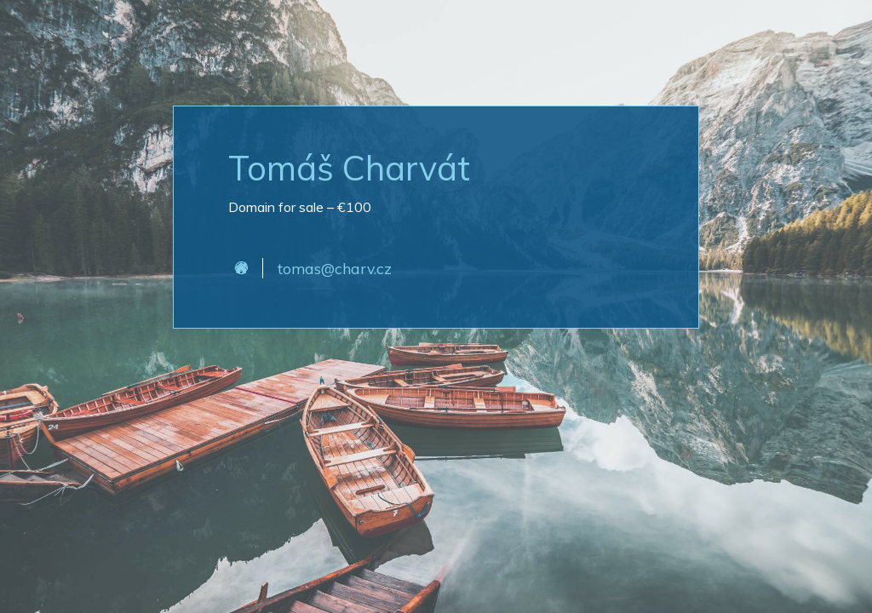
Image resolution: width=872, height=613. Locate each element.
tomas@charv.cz (335, 268)
